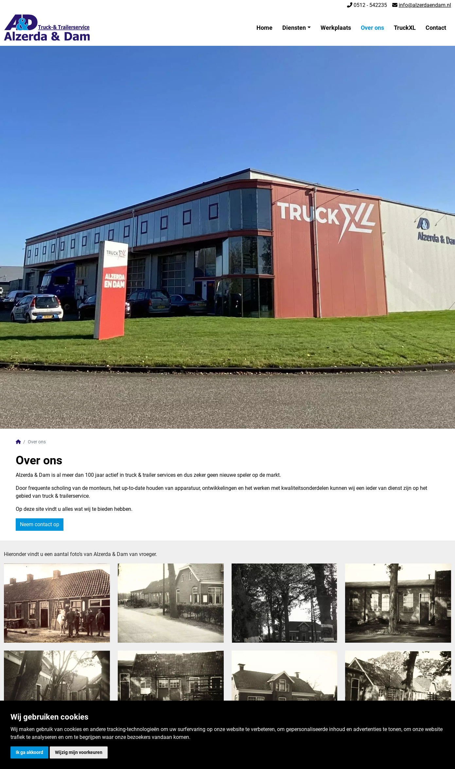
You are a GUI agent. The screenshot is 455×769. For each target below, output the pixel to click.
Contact (436, 27)
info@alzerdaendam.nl (425, 5)
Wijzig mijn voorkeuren (78, 752)
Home (264, 27)
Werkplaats (336, 27)
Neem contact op (39, 524)
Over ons (372, 27)
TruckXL (405, 27)
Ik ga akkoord (29, 752)
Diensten (294, 27)
